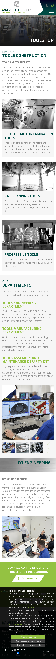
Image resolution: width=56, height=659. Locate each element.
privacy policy (15, 623)
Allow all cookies (28, 636)
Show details (48, 651)
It (47, 4)
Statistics (21, 649)
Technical (9, 650)
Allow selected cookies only (28, 645)
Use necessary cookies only (28, 640)
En (52, 4)
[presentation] (50, 444)
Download (28, 578)
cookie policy (32, 607)
